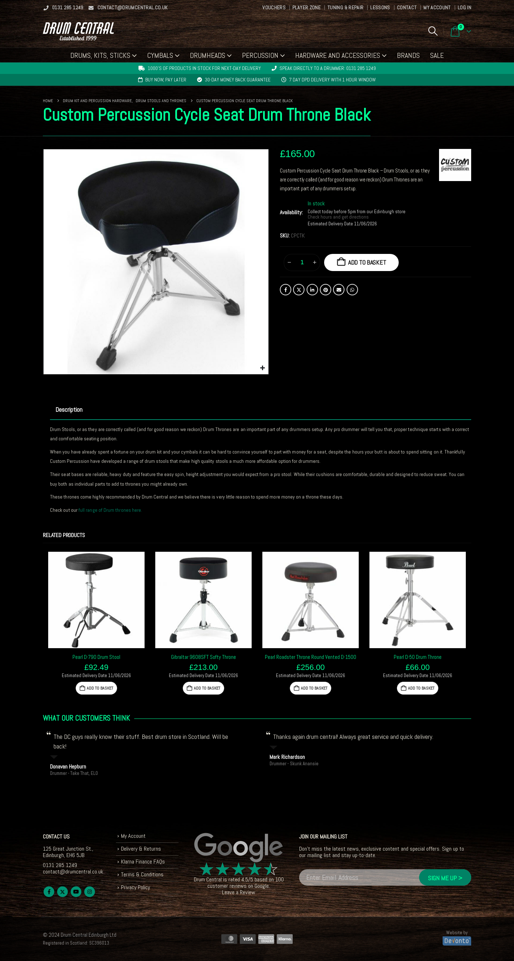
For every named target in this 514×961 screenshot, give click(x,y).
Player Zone (306, 7)
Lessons (380, 7)
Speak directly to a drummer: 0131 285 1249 (327, 68)
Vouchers (274, 7)
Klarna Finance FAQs (143, 861)
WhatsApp (352, 289)
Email (338, 289)
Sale (437, 55)
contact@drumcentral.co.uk (128, 7)
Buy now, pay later (165, 79)
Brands (408, 55)
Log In (464, 7)
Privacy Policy (135, 887)
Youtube (76, 891)
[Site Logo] (78, 31)
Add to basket (367, 262)
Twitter (298, 289)
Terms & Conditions (142, 874)
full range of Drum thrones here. (110, 510)
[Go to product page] (96, 600)
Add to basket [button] (100, 688)
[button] (432, 31)
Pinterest (325, 289)
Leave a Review (238, 892)
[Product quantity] (302, 262)
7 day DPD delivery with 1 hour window (332, 79)
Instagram (89, 891)
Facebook (285, 289)
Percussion (260, 55)
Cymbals (160, 55)
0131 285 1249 (63, 7)
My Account (437, 7)
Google (262, 886)
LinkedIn (312, 289)
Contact (407, 7)
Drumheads (207, 55)
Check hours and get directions (339, 217)
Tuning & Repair (345, 7)
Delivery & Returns (141, 848)
